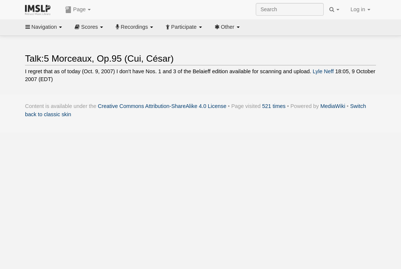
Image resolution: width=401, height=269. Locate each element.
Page (78, 9)
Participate (184, 27)
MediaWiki (332, 106)
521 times (274, 106)
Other (227, 27)
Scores (89, 27)
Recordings (134, 27)
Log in (360, 9)
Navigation (43, 27)
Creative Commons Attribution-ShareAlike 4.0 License (162, 106)
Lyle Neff (323, 71)
